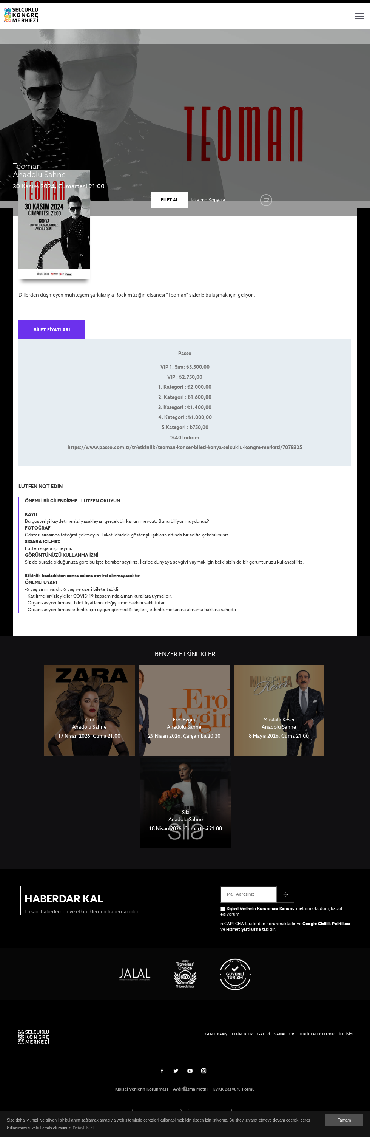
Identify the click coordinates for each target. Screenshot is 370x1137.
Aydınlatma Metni (190, 1089)
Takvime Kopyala (207, 199)
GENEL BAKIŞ (216, 1034)
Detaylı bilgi (83, 1128)
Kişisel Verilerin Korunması (141, 1089)
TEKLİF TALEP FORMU (317, 1034)
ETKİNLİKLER (242, 1034)
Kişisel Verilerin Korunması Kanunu (261, 908)
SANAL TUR (284, 1034)
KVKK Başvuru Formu (234, 1089)
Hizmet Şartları (240, 929)
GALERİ (263, 1034)
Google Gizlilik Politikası (326, 923)
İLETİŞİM (346, 1034)
